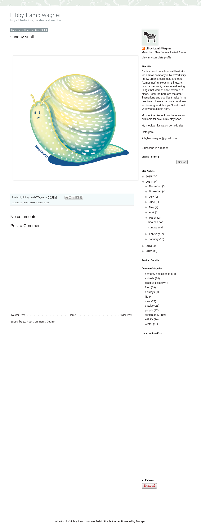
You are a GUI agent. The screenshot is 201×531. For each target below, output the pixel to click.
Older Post (126, 315)
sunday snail (155, 227)
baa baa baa (155, 222)
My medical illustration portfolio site (162, 125)
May (152, 207)
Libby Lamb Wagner (34, 197)
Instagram (148, 132)
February (154, 234)
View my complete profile (156, 57)
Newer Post (18, 315)
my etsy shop (173, 119)
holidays (150, 292)
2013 (149, 245)
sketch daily (36, 202)
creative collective (155, 282)
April (152, 212)
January (154, 239)
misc (148, 301)
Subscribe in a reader (155, 147)
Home (72, 315)
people (149, 310)
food (147, 287)
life (147, 296)
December (155, 186)
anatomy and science (157, 273)
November (155, 191)
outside (149, 305)
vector (148, 324)
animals (24, 202)
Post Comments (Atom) (41, 321)
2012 (149, 251)
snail (46, 202)
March (153, 217)
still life (149, 319)
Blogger (140, 521)
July (151, 196)
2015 (149, 176)
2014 (149, 181)
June (152, 202)
